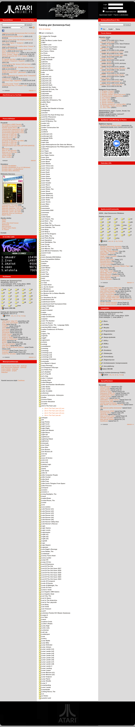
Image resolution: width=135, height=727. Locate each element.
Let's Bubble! (45, 372)
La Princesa (44, 55)
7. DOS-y (104, 340)
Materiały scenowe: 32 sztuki (11, 206)
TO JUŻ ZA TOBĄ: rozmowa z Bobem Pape (114, 266)
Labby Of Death (45, 59)
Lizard (42, 496)
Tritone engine (7, 154)
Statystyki (4, 372)
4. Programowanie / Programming (111, 96)
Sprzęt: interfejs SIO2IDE (108, 302)
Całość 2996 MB (8, 308)
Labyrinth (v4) (45, 83)
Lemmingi (43, 350)
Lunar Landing (45, 668)
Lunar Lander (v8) (46, 664)
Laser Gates (44, 176)
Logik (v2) (43, 536)
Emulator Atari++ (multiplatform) (12, 169)
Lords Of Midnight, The (48, 585)
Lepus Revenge (45, 365)
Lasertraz (43, 214)
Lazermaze (44, 276)
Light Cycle (44, 424)
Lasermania (44, 208)
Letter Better (44, 387)
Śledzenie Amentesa (107, 263)
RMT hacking (104, 48)
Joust (4, 327)
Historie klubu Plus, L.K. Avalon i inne (14, 85)
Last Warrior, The (46, 248)
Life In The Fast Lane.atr (52, 415)
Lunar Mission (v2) (47, 674)
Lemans (43, 342)
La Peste (43, 53)
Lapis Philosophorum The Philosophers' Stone (57, 147)
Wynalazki (102, 385)
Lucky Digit (44, 626)
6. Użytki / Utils (105, 99)
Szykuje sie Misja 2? (107, 58)
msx (124, 228)
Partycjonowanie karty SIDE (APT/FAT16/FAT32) (18, 145)
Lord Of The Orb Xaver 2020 (50, 575)
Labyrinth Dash (45, 85)
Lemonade (44, 361)
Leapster (43, 319)
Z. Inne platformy (107, 366)
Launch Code (45, 253)
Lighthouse (44, 437)
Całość (6, 315)
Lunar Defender (45, 645)
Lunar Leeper (45, 670)
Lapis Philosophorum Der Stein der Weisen (55, 144)
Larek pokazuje (7, 139)
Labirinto (43, 62)
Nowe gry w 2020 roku (9, 134)
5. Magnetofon (106, 334)
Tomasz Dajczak (105, 250)
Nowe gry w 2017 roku (9, 137)
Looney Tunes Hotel (47, 555)
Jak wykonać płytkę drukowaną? (111, 408)
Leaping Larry (45, 314)
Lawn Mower (44, 267)
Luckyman (44, 630)
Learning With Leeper (48, 327)
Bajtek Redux (6, 215)
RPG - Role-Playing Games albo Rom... (113, 68)
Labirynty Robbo (46, 70)
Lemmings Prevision (47, 359)
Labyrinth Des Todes (47, 87)
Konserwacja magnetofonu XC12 (13, 132)
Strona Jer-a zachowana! (10, 71)
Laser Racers (45, 187)
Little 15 (43, 473)
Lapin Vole (44, 142)
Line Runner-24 (45, 451)
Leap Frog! (44, 308)
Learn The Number (47, 321)
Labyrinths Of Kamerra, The (50, 100)
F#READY (103, 254)
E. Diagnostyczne (107, 360)
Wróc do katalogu (44, 29)
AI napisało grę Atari (8, 59)
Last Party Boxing (46, 238)
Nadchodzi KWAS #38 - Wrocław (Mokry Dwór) (17, 67)
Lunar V (43, 683)
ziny (116, 238)
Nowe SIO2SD (105, 390)
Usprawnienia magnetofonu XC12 (13, 129)
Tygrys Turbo (104, 398)
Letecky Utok (45, 380)
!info (117, 225)
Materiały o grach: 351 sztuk (11, 211)
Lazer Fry (43, 272)
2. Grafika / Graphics (107, 93)
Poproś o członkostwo (121, 15)
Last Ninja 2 (44, 231)
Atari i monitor (6, 157)
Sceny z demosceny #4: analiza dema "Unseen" (18, 46)
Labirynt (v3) (44, 68)
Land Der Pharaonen (47, 117)
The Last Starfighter (8, 344)
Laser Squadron (46, 193)
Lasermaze (44, 212)
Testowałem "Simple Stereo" (109, 399)
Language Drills (46, 138)
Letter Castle (44, 389)
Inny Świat (5, 350)
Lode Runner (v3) (46, 513)
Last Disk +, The (46, 221)
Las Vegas (44, 151)
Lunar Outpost (45, 677)
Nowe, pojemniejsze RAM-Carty (110, 288)
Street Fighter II (105, 78)
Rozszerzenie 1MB (106, 401)
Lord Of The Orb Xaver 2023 (50, 577)
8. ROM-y (104, 343)
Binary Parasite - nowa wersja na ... (112, 84)
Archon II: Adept (7, 337)
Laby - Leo (44, 74)
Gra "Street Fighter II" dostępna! (12, 43)
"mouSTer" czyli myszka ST (109, 289)
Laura (42, 255)
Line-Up (43, 454)
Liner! (42, 456)
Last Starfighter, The (47, 242)
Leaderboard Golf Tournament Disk (52, 304)
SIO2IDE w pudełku (106, 417)
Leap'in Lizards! (46, 310)
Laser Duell (44, 172)
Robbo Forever (7, 334)
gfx (130, 222)
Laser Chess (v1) (46, 166)
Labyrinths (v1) (45, 95)
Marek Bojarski (105, 277)
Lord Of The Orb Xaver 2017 (50, 568)
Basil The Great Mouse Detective (13, 347)
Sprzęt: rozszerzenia (107, 294)
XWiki (4, 221)
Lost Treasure (45, 609)
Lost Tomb (44, 606)
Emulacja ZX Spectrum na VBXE (13, 141)
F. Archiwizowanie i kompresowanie (113, 363)
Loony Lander (45, 558)
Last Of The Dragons (47, 234)
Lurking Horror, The (47, 691)
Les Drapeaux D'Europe (48, 367)
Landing (43, 129)
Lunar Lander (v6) (46, 660)
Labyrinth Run (45, 91)
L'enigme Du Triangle (47, 36)
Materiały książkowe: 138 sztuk (12, 208)
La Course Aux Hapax (48, 49)
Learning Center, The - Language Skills (54, 325)
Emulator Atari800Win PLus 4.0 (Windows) (16, 167)
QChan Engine (7, 155)
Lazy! (42, 278)
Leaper (42, 312)
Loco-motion (44, 507)
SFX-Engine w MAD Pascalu (11, 124)
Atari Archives (6, 226)
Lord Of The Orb (46, 566)
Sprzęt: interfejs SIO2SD (108, 304)
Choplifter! (5, 326)
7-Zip (18, 315)
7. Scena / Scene (106, 101)
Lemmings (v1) (45, 352)
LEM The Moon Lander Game (50, 40)
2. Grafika (104, 324)
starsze (33, 160)
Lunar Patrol (44, 679)
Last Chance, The (46, 219)
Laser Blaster (45, 163)
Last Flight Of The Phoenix (49, 225)
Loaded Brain (45, 498)
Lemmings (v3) (45, 357)
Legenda (43, 335)
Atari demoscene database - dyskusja (13, 367)
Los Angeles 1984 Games (49, 592)
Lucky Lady (44, 628)
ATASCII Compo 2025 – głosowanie (14, 72)
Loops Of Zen (45, 562)
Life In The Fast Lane (47, 406)
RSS (31, 27)
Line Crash (44, 445)
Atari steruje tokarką (107, 419)
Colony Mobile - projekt (9, 370)
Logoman (43, 547)
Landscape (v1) (45, 134)
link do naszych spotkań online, (110, 125)
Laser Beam (44, 161)
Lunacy (43, 638)
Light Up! (43, 434)
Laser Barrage (45, 159)
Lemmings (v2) (45, 355)
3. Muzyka (104, 327)
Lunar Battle (44, 640)
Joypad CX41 (6, 79)
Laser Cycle (44, 170)
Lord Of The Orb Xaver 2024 (50, 579)
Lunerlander (44, 689)
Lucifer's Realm (45, 623)
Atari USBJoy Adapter (107, 291)
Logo (42, 543)
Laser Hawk (44, 180)
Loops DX (43, 560)
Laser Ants (44, 157)
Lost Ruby (44, 604)
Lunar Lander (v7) (46, 662)
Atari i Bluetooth (105, 386)
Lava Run (43, 261)
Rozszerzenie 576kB (107, 411)
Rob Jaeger (104, 269)
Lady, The (43, 106)
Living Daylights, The (47, 494)
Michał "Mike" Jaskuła (107, 253)
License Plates (45, 399)
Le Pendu (43, 295)
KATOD (102, 258)
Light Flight (44, 428)
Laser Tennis (44, 202)
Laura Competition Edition (49, 259)
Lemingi (43, 344)
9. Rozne (104, 347)
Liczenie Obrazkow (47, 401)
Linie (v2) (43, 462)
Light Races (44, 432)
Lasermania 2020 (46, 210)
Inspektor (5, 352)
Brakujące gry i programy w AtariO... (112, 52)
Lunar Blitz (44, 643)
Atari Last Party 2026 (107, 42)
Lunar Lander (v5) (46, 657)
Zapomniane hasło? (105, 15)
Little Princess (45, 485)
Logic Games (45, 528)
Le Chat (43, 282)
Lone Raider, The (46, 551)
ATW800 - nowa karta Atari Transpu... (112, 75)
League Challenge (46, 306)
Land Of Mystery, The (47, 121)
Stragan (101, 286)
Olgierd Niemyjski (106, 279)
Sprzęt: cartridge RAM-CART (109, 297)
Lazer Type (44, 274)
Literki (42, 468)
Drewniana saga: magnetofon (12, 80)
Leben (42, 331)
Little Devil (44, 479)
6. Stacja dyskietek (107, 337)
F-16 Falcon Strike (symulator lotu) (111, 55)
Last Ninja (44, 229)
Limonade (43, 443)
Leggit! (42, 338)
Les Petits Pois (45, 370)
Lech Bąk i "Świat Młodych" (109, 251)
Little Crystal (44, 477)
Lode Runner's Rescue (48, 524)
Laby (42, 72)
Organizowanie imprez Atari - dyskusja (14, 366)
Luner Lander (45, 687)
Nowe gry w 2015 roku (9, 144)
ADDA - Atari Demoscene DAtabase (111, 213)
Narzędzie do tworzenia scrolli (12, 126)
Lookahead (44, 553)
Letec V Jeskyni (46, 378)
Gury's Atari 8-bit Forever (10, 223)
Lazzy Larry (44, 280)
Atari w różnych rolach (107, 416)
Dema (118, 29)
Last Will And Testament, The (50, 251)
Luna (42, 636)
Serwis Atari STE (106, 45)
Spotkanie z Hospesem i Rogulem (13, 61)
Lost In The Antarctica (48, 600)
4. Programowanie (107, 331)
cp (130, 219)
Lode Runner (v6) (46, 519)
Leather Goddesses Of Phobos (51, 329)
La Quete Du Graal (46, 57)
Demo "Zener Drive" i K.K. (10, 53)
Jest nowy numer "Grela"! (10, 84)
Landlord (43, 132)
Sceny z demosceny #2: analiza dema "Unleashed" (19, 75)
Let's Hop (43, 376)
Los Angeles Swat (46, 594)
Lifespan (43, 417)
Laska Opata (44, 217)
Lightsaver (44, 441)
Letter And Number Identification (52, 384)
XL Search (5, 229)
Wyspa (4, 341)
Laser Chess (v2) (46, 168)
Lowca (42, 619)
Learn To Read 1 (46, 323)
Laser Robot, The (46, 189)
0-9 (3, 289)
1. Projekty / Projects (107, 91)
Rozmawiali (103, 245)
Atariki (4, 220)
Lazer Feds (44, 270)
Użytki (111, 29)
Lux (41, 694)
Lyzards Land (45, 698)
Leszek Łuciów (105, 264)
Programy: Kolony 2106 (108, 293)
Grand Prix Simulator (9, 354)
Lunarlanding (45, 685)
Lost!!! (42, 611)
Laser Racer (44, 185)
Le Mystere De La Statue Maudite (52, 293)
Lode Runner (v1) (46, 509)
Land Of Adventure (47, 119)
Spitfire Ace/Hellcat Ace (10, 339)
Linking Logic (45, 464)
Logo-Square (45, 545)
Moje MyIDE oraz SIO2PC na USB (111, 404)
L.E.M (42, 38)
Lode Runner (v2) (46, 511)
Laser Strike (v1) (46, 195)
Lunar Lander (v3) (46, 653)
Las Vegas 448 (45, 153)
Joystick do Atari (105, 396)
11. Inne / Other (105, 107)
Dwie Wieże (6, 345)
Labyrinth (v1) (45, 76)
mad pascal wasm (106, 65)
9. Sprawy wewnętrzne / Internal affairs (113, 104)
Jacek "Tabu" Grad (106, 271)
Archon (4, 342)
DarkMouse (104, 421)
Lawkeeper (44, 265)
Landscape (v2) (45, 136)
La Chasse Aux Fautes (48, 47)
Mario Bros (5, 331)
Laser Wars (44, 204)
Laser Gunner (45, 178)
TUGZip (23, 315)
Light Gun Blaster (46, 430)
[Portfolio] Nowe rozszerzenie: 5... (111, 81)
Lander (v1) (44, 123)
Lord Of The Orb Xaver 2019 (50, 572)
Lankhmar (44, 140)
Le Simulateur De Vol (47, 297)
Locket (42, 502)
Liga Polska (44, 422)
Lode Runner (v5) (46, 517)
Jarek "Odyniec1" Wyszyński (109, 276)
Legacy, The (44, 333)
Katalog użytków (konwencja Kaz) (111, 312)
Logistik (43, 541)
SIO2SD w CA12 (105, 391)
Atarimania (5, 224)
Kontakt (3, 233)
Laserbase (44, 206)
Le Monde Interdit (46, 291)
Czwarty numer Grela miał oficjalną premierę (17, 39)
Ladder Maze (44, 102)
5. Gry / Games (105, 97)
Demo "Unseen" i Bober (10, 54)
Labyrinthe (44, 93)
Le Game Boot (45, 285)
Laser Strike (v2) (46, 197)
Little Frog (44, 481)
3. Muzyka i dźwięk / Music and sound (112, 94)
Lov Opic (43, 617)
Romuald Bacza (105, 261)
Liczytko (43, 403)
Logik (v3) (43, 538)
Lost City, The (45, 596)
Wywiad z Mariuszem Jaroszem (110, 246)
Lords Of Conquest (47, 581)
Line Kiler (43, 447)
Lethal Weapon (45, 382)
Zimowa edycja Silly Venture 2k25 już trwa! (16, 64)
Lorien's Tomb (45, 590)
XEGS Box (103, 414)
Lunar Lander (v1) (46, 649)
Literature (43, 466)
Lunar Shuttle (45, 681)
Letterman (44, 393)
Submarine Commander (10, 323)
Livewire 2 (44, 492)
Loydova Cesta (45, 621)
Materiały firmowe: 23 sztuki (11, 210)
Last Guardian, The (47, 227)
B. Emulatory (105, 350)
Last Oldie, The (45, 236)
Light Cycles (44, 426)
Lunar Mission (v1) (47, 672)
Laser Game (44, 174)
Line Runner (44, 449)
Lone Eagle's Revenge (48, 549)
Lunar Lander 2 (45, 666)
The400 (102, 39)
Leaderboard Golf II (47, 302)
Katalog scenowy (105, 216)
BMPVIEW (5, 149)
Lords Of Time (45, 587)
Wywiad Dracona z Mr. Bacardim (111, 248)
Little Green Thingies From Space (52, 483)
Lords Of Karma (46, 583)
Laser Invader (45, 183)
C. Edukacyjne (106, 353)
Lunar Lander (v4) (46, 655)
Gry (104, 29)
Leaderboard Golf (46, 299)
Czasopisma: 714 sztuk (10, 205)
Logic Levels (44, 530)
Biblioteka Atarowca (8, 174)
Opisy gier (4, 319)
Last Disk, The (45, 223)
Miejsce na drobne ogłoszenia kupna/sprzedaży (116, 299)
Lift (41, 420)
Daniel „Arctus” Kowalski (108, 256)
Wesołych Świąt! (105, 62)
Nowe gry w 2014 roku (9, 152)
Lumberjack (44, 634)
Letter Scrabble (45, 391)
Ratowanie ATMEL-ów (107, 393)
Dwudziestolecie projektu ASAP (12, 36)
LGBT (42, 42)
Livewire (43, 490)
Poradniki (4, 123)
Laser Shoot (44, 191)
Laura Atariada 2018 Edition (50, 257)
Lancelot (43, 112)
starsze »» (32, 90)
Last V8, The (44, 246)
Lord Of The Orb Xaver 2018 (50, 570)
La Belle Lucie (45, 44)
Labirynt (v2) (44, 66)
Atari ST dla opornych (9, 150)
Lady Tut (43, 104)
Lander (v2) (44, 125)
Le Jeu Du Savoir (46, 287)
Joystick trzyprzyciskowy (108, 403)
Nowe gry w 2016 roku (9, 142)
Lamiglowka (44, 110)
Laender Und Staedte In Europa (51, 108)
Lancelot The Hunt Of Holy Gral (51, 115)
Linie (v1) (43, 460)
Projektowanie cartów (107, 395)
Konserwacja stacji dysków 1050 (13, 131)
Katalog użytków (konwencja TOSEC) (112, 372)
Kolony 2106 (6, 336)
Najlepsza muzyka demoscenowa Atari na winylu (18, 33)
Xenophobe (6, 332)
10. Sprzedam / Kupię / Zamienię (111, 106)
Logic (42, 526)
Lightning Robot (46, 439)
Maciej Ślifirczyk (105, 274)
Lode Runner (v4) (46, 515)
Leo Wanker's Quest (47, 363)
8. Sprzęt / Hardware (107, 102)
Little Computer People (48, 475)
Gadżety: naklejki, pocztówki (109, 296)
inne (18, 305)
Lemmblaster (45, 346)
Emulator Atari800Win (9, 166)
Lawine (42, 263)
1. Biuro (104, 321)
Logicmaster (44, 532)
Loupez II (43, 615)
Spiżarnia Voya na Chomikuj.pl (12, 213)
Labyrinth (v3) (45, 81)
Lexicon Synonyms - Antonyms (51, 395)
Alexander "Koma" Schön (108, 272)
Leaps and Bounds (47, 316)
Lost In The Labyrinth (48, 602)
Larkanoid (44, 149)
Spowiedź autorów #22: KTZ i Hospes (14, 56)
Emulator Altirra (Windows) (11, 170)
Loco (42, 505)
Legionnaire (44, 340)
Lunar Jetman (45, 647)
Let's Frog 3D (45, 374)
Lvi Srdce (43, 696)
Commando (6, 329)
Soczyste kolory (105, 413)
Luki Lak (43, 632)
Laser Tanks (44, 200)
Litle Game (44, 470)
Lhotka (42, 397)
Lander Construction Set (49, 127)
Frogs (4, 324)
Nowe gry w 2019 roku (9, 136)
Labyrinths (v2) (45, 98)
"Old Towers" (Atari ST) (9, 321)
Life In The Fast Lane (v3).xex (54, 413)
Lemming (43, 348)
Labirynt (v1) (44, 64)
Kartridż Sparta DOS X (9, 127)
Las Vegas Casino (46, 155)
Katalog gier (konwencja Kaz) (11, 280)
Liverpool (43, 487)
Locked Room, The (47, 500)
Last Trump (44, 244)
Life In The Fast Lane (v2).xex (54, 411)
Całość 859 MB (106, 369)
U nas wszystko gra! (107, 71)
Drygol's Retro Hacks (9, 228)
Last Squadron (45, 240)
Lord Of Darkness (46, 564)
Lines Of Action (45, 458)
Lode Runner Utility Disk (49, 522)
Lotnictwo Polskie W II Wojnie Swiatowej (54, 613)
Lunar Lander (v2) (46, 651)
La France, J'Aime (46, 51)
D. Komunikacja (106, 356)
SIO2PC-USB (104, 388)
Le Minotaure (45, 289)
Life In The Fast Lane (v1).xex (54, 408)
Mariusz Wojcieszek (106, 259)
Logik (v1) (43, 534)
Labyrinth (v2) (45, 79)
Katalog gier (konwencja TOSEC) (12, 312)
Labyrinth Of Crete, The (48, 89)
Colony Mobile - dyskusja (9, 369)
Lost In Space (45, 598)
